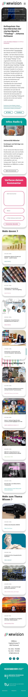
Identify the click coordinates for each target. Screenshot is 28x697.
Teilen (8, 112)
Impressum (23, 690)
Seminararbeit (7, 108)
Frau (11, 107)
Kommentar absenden (12, 224)
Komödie (20, 63)
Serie (17, 57)
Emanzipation (18, 50)
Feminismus (6, 105)
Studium (12, 108)
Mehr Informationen (11, 171)
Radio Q (11, 41)
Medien (14, 105)
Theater (20, 107)
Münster (15, 41)
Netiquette (14, 690)
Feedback (19, 112)
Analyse (18, 105)
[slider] (14, 14)
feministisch (6, 107)
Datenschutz (4, 690)
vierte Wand (15, 107)
